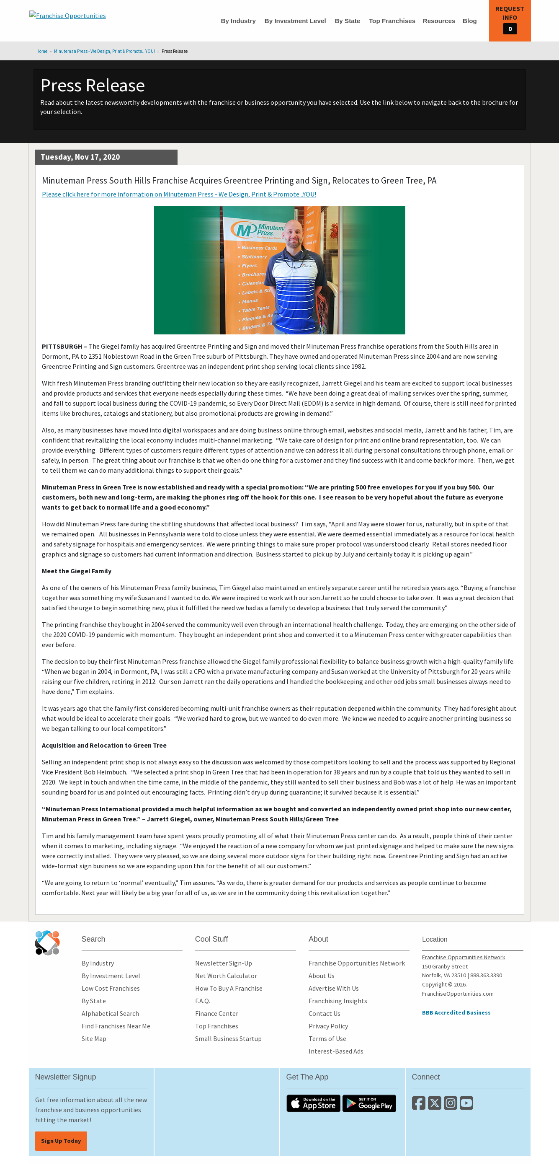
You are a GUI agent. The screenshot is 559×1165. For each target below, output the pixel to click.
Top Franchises (392, 20)
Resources (439, 20)
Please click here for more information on (179, 194)
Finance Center (216, 1013)
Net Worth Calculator (226, 975)
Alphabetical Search (110, 1013)
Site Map (94, 1038)
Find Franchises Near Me (116, 1026)
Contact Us (324, 1013)
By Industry (238, 20)
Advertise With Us (334, 988)
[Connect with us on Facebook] (420, 1106)
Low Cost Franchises (111, 988)
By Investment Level (295, 20)
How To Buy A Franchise (229, 988)
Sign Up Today (61, 1140)
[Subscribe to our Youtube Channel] (467, 1106)
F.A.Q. (202, 1001)
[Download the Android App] (369, 1103)
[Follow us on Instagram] (452, 1106)
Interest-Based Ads (336, 1051)
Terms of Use (327, 1038)
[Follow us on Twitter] (436, 1106)
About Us (322, 975)
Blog (470, 20)
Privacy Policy (328, 1026)
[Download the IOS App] (314, 1103)
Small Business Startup (228, 1038)
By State (347, 20)
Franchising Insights (338, 1001)
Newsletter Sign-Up (223, 963)
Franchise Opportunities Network (357, 963)
